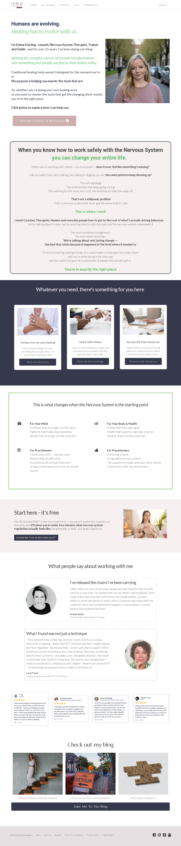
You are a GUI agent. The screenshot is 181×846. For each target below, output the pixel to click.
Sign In (163, 5)
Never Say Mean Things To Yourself (37, 797)
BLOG (76, 5)
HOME (33, 5)
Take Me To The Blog (90, 806)
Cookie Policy (108, 835)
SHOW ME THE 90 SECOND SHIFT (36, 537)
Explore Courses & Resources (44, 121)
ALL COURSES (48, 5)
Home (38, 835)
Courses (48, 835)
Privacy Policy (92, 835)
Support (58, 835)
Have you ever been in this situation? (90, 797)
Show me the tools (38, 362)
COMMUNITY (91, 5)
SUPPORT (64, 5)
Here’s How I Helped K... (143, 797)
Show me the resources (143, 361)
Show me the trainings (90, 361)
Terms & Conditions (74, 835)
